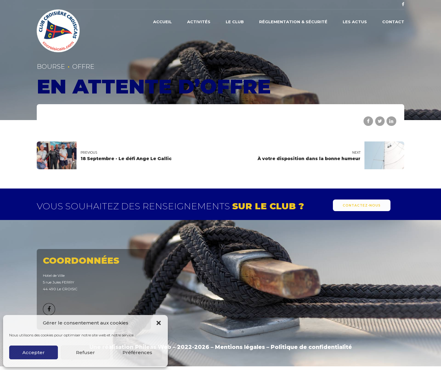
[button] (159, 323)
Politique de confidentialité (311, 347)
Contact (393, 21)
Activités (198, 21)
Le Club (235, 21)
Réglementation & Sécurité (293, 21)
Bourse (51, 66)
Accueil (162, 21)
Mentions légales (240, 347)
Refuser (85, 352)
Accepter (33, 352)
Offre (83, 66)
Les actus (355, 21)
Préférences (137, 352)
